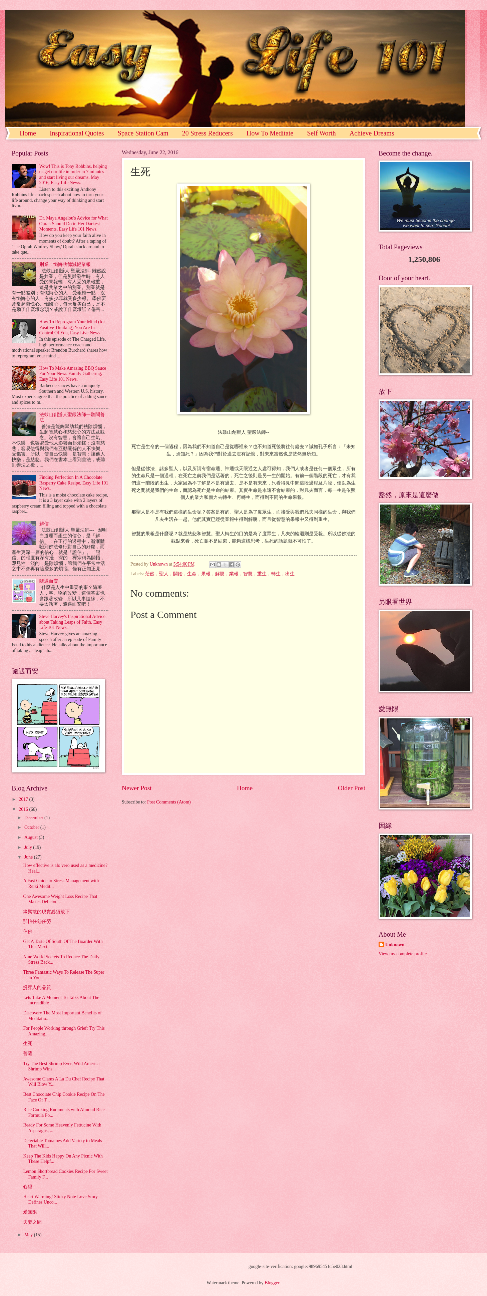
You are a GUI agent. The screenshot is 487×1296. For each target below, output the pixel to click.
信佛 (27, 931)
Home (28, 133)
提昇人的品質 (37, 987)
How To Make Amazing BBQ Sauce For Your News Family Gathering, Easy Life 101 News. (72, 374)
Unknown (395, 944)
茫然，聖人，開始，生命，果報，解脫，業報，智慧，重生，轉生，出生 (220, 573)
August (31, 837)
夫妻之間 (32, 1222)
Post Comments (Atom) (169, 801)
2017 (24, 799)
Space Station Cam (143, 133)
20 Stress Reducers (207, 133)
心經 (27, 1186)
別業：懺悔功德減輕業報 (65, 264)
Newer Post (137, 787)
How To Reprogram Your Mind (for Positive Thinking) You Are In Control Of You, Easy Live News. (72, 327)
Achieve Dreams (372, 133)
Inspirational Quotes (77, 133)
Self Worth (321, 133)
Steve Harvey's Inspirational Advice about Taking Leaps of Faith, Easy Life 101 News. (72, 622)
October (32, 827)
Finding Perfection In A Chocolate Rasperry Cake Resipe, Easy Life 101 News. (73, 483)
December (34, 817)
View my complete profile (403, 953)
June (29, 857)
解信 (44, 523)
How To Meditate (270, 133)
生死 (27, 1043)
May (29, 1234)
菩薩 (27, 1053)
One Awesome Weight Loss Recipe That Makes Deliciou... (60, 899)
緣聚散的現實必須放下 (46, 911)
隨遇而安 (48, 581)
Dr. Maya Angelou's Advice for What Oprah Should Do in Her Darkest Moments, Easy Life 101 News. (73, 224)
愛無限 (30, 1212)
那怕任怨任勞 (37, 921)
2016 (24, 809)
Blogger (272, 1282)
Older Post (351, 787)
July (28, 847)
